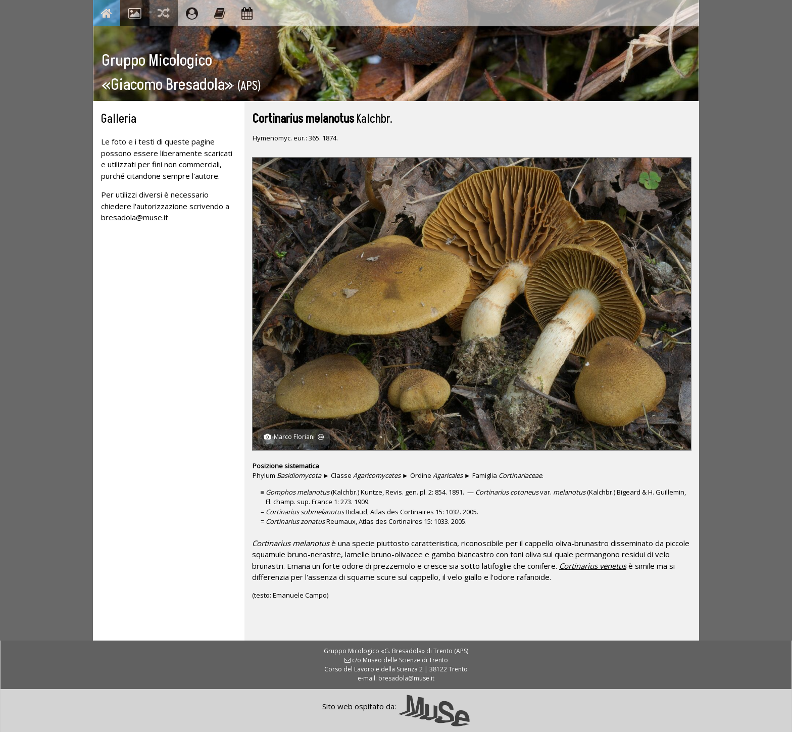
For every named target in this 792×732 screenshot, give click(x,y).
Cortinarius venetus (592, 566)
